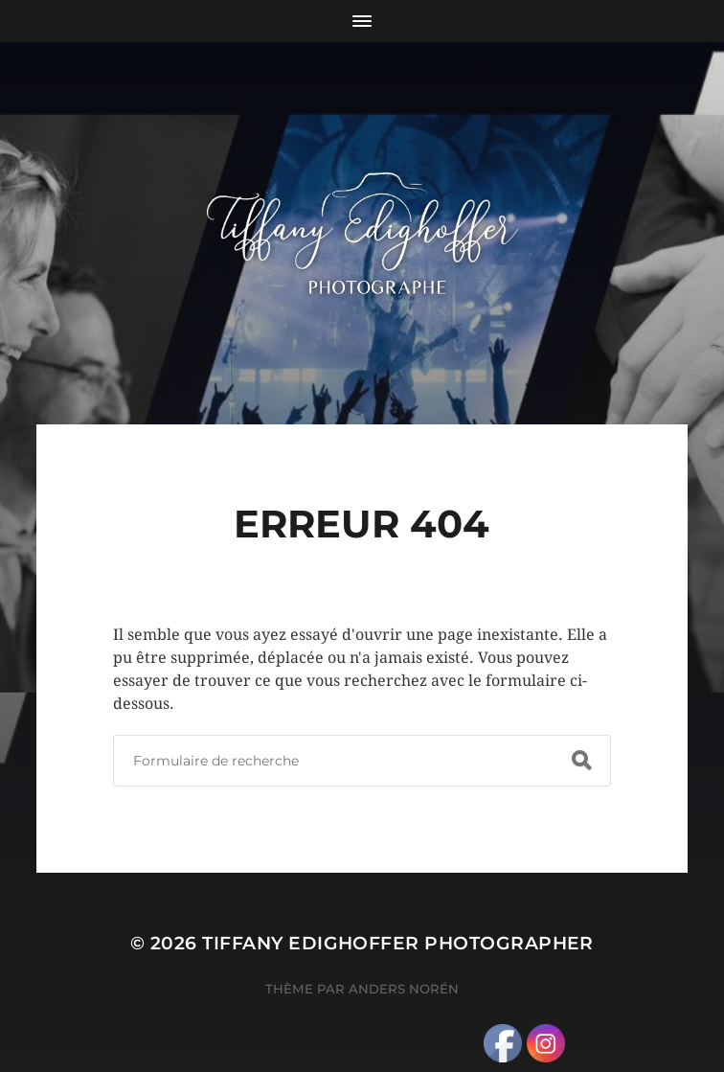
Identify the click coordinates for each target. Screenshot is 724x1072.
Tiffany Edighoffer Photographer (398, 943)
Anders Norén (404, 988)
